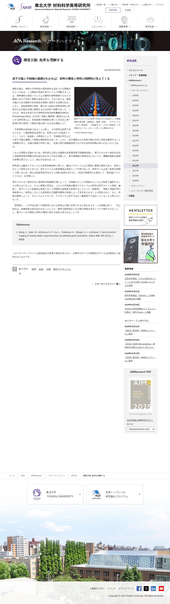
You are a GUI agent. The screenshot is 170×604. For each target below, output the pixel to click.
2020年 (135, 125)
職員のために (98, 588)
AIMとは (139, 85)
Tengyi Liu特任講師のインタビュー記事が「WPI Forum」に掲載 (140, 310)
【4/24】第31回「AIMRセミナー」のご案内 (140, 359)
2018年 (135, 135)
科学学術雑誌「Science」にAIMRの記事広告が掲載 (140, 297)
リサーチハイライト (140, 90)
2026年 (135, 95)
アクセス (160, 5)
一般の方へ (114, 5)
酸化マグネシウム (62, 269)
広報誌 (132, 196)
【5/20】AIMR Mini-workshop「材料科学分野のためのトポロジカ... (140, 345)
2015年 (135, 150)
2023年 (135, 110)
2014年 (135, 155)
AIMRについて (18, 22)
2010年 (135, 176)
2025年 (135, 100)
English (128, 10)
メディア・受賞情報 (138, 75)
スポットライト (138, 186)
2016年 (135, 145)
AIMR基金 (113, 10)
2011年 (135, 170)
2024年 (135, 105)
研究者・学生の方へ (131, 5)
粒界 (34, 269)
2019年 (135, 130)
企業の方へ (148, 5)
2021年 (135, 120)
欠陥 (48, 269)
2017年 (135, 140)
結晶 (41, 269)
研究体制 (45, 22)
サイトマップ (127, 588)
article (21, 239)
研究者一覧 (101, 5)
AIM (135, 80)
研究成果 (71, 22)
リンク (112, 588)
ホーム (12, 476)
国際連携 (124, 22)
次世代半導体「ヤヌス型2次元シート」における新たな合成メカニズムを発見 (140, 282)
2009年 (135, 181)
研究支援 (150, 22)
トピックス (97, 22)
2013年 (135, 160)
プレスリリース (136, 70)
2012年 (135, 166)
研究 (23, 476)
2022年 (135, 115)
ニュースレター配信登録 (142, 191)
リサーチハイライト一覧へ (108, 284)
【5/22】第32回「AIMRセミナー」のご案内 (140, 332)
